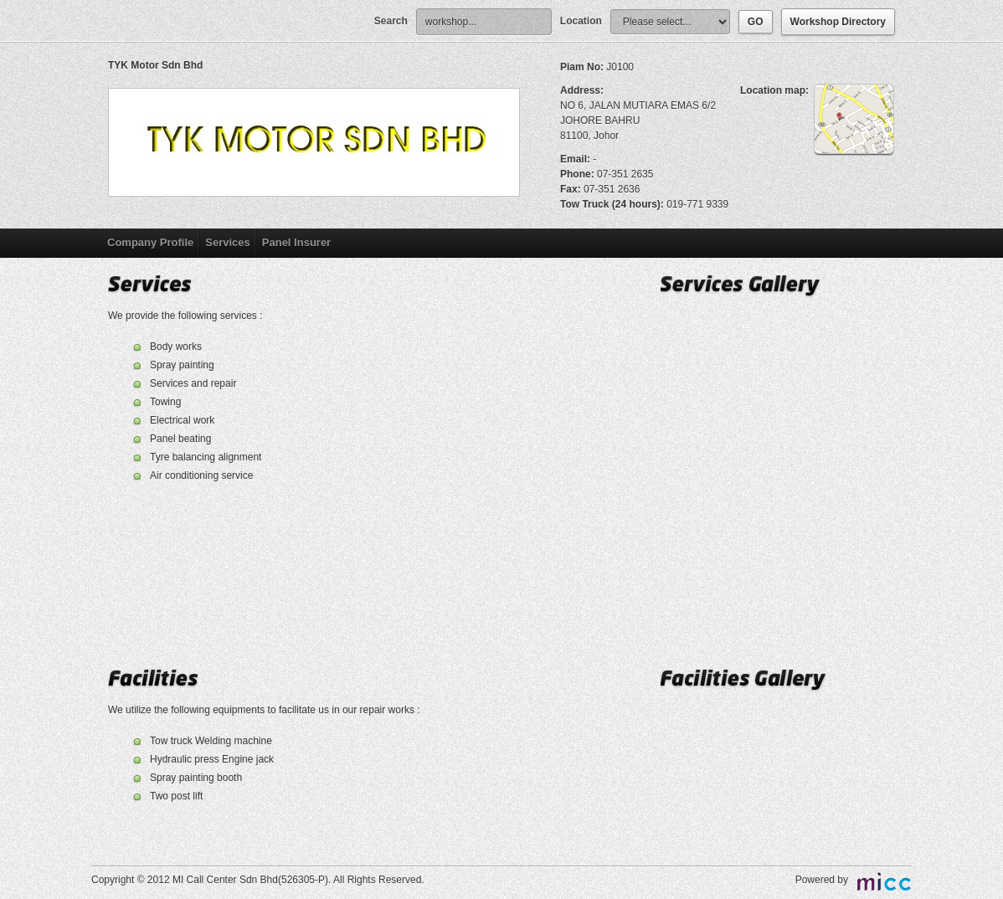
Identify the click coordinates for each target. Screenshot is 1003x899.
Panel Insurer (296, 242)
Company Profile (150, 242)
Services (227, 242)
